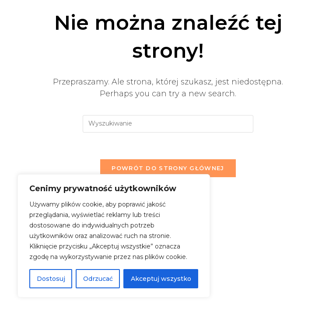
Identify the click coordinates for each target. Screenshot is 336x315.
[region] (114, 236)
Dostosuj (51, 279)
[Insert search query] (168, 124)
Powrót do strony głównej (168, 168)
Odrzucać (98, 279)
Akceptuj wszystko (161, 279)
